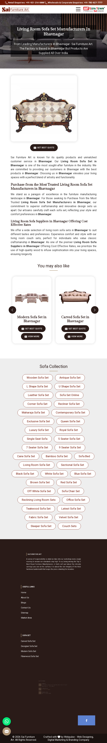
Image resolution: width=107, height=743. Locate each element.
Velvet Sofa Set (68, 517)
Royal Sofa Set (69, 430)
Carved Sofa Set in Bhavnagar (75, 319)
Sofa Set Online (69, 395)
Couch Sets (69, 526)
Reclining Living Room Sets (39, 499)
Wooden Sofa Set (38, 377)
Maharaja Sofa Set (33, 412)
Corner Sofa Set (37, 403)
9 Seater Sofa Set (70, 447)
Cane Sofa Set (26, 456)
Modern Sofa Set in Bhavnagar (31, 319)
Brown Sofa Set (40, 482)
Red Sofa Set (69, 482)
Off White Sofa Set (39, 491)
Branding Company (79, 739)
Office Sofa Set (75, 499)
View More (33, 337)
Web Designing (85, 736)
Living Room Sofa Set (36, 465)
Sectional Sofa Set (72, 465)
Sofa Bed (84, 456)
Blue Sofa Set (82, 473)
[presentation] (12, 310)
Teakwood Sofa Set (38, 508)
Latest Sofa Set (71, 508)
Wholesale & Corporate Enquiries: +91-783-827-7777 (73, 2)
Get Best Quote (46, 148)
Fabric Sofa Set (38, 517)
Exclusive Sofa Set (38, 421)
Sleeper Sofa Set (41, 526)
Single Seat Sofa (37, 438)
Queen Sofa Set (70, 421)
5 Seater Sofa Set (69, 438)
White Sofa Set (54, 473)
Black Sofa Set (25, 473)
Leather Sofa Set (38, 395)
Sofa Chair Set (71, 491)
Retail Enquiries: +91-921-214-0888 (24, 2)
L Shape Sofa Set (37, 386)
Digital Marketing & (58, 739)
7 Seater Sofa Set (37, 447)
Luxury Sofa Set (39, 430)
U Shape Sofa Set (69, 386)
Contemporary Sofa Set (70, 412)
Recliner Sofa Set (69, 403)
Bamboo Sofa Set (57, 456)
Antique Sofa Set (70, 377)
